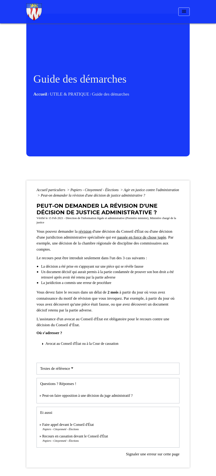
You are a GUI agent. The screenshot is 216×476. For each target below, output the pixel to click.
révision (85, 231)
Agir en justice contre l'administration (151, 190)
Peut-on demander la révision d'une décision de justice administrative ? (93, 195)
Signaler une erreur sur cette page (152, 454)
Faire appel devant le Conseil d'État (68, 425)
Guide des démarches (110, 94)
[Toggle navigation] (184, 11)
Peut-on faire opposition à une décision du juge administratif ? (87, 395)
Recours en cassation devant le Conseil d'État (75, 436)
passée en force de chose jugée (141, 237)
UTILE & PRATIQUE (69, 94)
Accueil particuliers (51, 190)
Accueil (40, 94)
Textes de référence (55, 368)
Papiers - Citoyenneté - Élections (94, 190)
